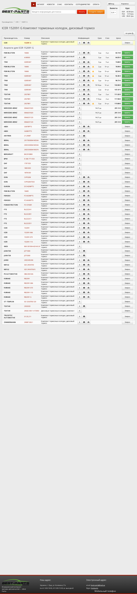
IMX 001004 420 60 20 (32, 246)
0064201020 (28, 108)
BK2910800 (28, 154)
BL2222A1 (27, 209)
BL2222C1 (27, 219)
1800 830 (27, 168)
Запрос (127, 43)
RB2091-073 (28, 288)
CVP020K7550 (29, 182)
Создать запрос (96, 12)
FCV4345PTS (28, 200)
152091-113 (28, 242)
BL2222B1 (27, 214)
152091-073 (28, 237)
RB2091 (27, 278)
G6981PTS (28, 131)
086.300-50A (28, 274)
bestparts (94, 588)
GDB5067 (27, 62)
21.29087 (27, 136)
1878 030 (27, 172)
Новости (50, 4)
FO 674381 (28, 205)
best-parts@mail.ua (98, 585)
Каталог (40, 4)
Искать (82, 12)
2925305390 (28, 260)
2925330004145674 (31, 149)
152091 (27, 228)
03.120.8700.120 (30, 301)
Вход (111, 4)
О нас (59, 4)
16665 (26, 191)
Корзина (125, 4)
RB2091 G (27, 297)
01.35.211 (27, 316)
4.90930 (27, 57)
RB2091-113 (28, 292)
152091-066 (28, 232)
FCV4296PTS (28, 196)
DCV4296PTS (29, 186)
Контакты (69, 4)
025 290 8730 (29, 265)
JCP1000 (27, 251)
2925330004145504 (31, 145)
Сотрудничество (83, 4)
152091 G (27, 43)
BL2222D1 (28, 223)
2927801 (27, 94)
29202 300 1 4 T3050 (31, 311)
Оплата (96, 4)
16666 (26, 53)
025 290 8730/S (29, 269)
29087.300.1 (28, 322)
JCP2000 (27, 255)
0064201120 (28, 117)
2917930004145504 (31, 140)
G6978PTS (28, 126)
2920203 (27, 306)
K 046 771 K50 (29, 159)
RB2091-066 (28, 283)
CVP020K (27, 177)
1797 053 (27, 163)
